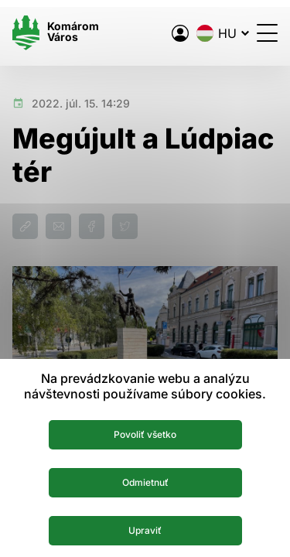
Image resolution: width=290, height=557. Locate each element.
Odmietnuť (145, 482)
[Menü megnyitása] (267, 33)
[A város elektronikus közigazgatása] (180, 33)
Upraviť (145, 530)
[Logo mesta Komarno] (55, 33)
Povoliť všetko (145, 434)
